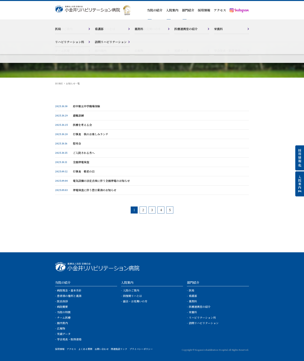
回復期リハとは (132, 296)
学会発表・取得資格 (69, 339)
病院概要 (62, 307)
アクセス (220, 10)
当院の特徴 (64, 312)
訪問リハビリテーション (204, 323)
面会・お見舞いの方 (135, 301)
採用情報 (204, 10)
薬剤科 (193, 301)
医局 (191, 290)
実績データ (64, 334)
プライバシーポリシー (141, 349)
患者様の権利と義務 (69, 296)
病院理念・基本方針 (69, 290)
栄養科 (193, 312)
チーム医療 (64, 317)
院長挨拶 (62, 301)
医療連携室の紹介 (200, 307)
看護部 (193, 296)
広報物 (61, 328)
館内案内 (62, 323)
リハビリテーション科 (202, 317)
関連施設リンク (119, 349)
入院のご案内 (131, 290)
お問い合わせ (102, 349)
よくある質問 (85, 349)
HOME (59, 83)
